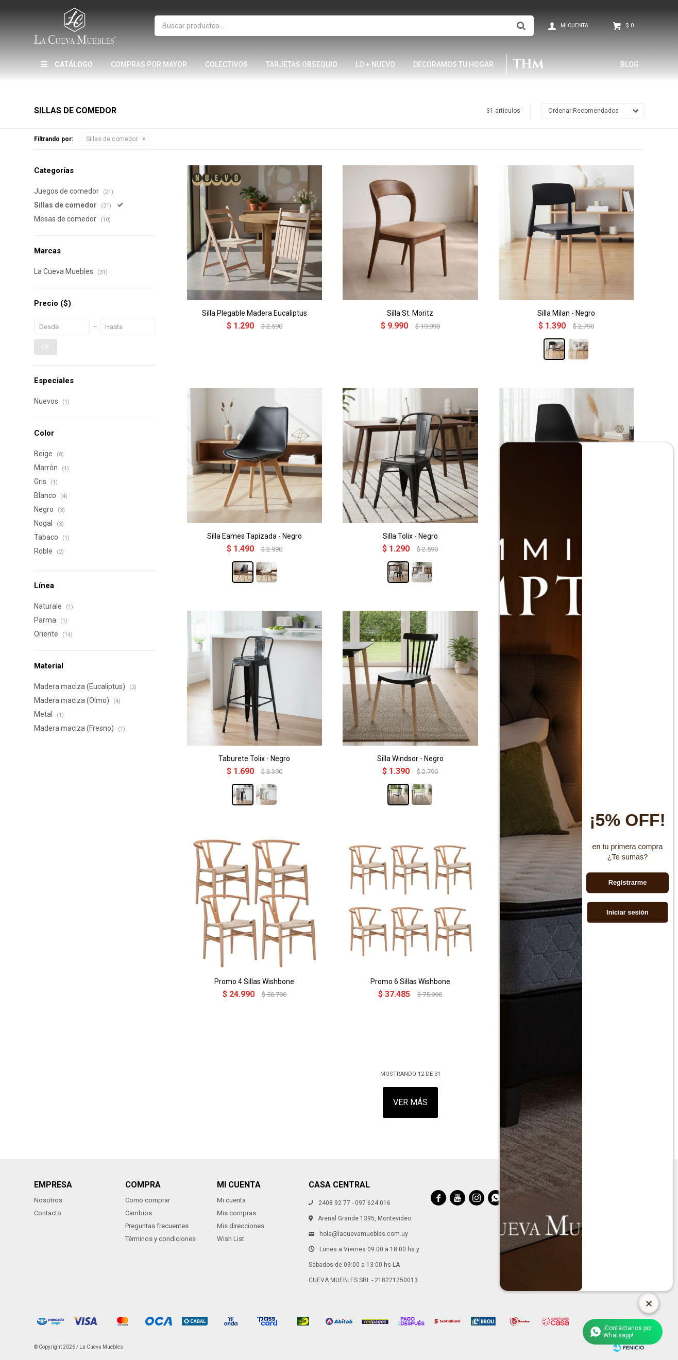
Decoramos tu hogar (453, 64)
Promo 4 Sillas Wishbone (254, 981)
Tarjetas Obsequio (301, 64)
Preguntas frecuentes (157, 1226)
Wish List (230, 1239)
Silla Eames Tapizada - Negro (254, 536)
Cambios (138, 1213)
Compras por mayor (149, 64)
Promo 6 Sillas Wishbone (410, 981)
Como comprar (147, 1200)
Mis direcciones (240, 1226)
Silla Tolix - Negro (410, 536)
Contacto (47, 1213)
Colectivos (226, 64)
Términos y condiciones (160, 1239)
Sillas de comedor (112, 139)
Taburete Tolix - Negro (254, 758)
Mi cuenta (231, 1200)
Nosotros (48, 1200)
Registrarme (627, 882)
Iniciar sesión (627, 912)
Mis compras (236, 1213)
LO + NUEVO (375, 64)
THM (528, 64)
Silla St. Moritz (410, 313)
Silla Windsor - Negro (410, 758)
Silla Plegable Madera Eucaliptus (254, 313)
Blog (629, 64)
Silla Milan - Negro (566, 313)
